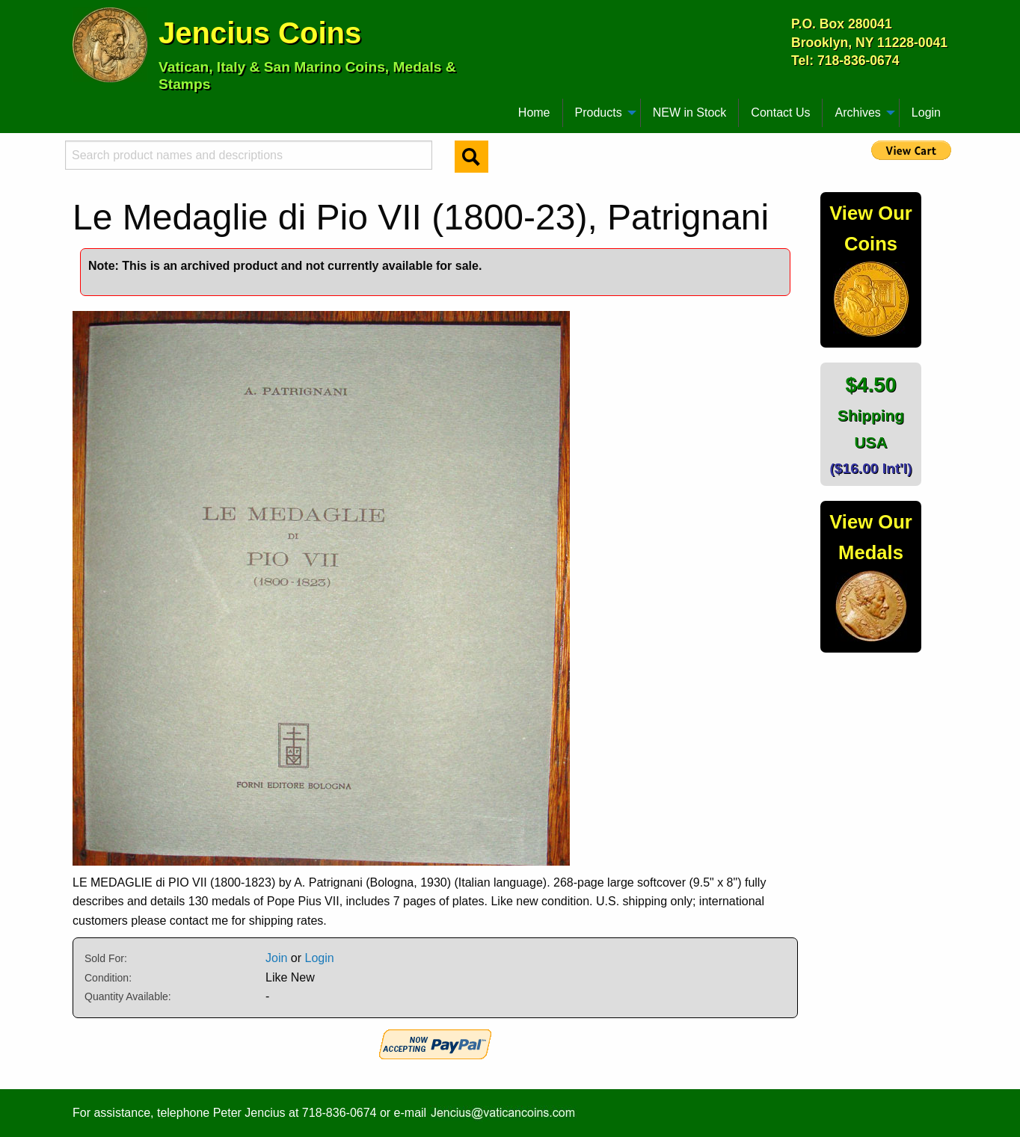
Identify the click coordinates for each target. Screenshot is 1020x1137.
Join (276, 958)
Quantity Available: (128, 996)
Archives (857, 112)
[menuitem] (79, 107)
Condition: (108, 978)
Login (926, 112)
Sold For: (106, 958)
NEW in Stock (690, 112)
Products (598, 112)
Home (534, 112)
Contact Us (780, 112)
